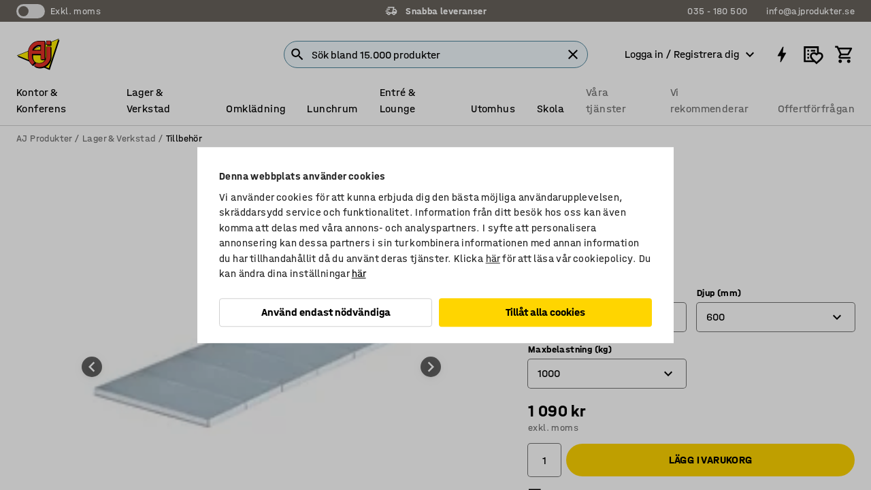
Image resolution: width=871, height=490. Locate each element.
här (493, 258)
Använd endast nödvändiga (326, 312)
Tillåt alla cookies (545, 312)
